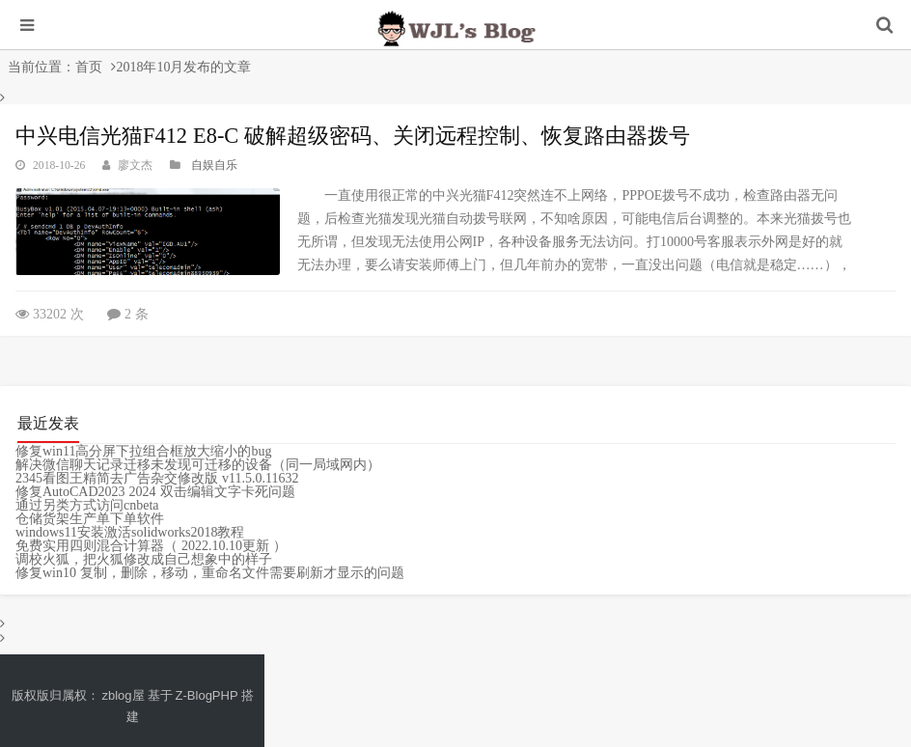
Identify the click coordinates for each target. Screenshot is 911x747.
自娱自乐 (214, 165)
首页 (88, 66)
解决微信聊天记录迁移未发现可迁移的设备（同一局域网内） (197, 464)
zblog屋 (123, 695)
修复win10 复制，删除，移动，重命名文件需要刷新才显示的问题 (209, 572)
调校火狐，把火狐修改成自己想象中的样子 (143, 559)
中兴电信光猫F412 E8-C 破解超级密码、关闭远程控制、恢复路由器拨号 (352, 135)
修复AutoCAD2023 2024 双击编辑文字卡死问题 (155, 491)
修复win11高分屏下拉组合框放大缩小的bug (143, 450)
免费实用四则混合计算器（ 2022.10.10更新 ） (151, 545)
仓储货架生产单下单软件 (89, 518)
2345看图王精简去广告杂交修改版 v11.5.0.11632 (156, 477)
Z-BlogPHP (207, 695)
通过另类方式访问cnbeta (87, 505)
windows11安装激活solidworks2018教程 (130, 532)
